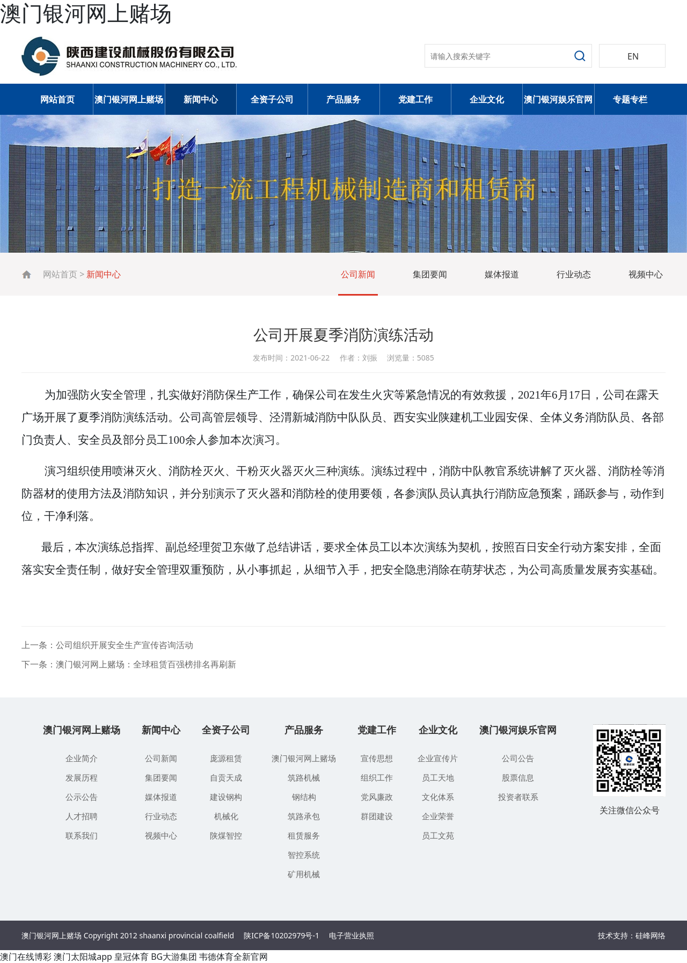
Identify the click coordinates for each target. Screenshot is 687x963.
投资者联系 (518, 796)
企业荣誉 (438, 816)
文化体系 (438, 796)
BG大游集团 (174, 956)
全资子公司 (272, 99)
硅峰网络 (650, 935)
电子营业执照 (351, 935)
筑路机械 (304, 777)
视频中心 (645, 274)
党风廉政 (377, 796)
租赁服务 (304, 835)
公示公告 (81, 796)
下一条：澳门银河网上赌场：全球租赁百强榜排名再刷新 (128, 664)
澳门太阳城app (83, 956)
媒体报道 (502, 274)
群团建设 (377, 816)
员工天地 (438, 777)
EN (633, 56)
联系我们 (81, 835)
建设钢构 (226, 796)
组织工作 (377, 777)
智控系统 (304, 854)
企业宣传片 (438, 758)
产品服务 (343, 99)
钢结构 (304, 796)
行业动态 (574, 274)
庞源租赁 (226, 758)
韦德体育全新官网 (233, 956)
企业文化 (487, 99)
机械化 (226, 816)
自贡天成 (226, 777)
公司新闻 (358, 274)
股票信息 (518, 777)
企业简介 (81, 758)
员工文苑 (438, 835)
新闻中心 (201, 99)
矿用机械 (304, 874)
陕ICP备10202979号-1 (281, 935)
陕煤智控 (226, 835)
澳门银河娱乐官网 (558, 99)
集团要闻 (430, 274)
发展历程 (81, 777)
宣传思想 (377, 758)
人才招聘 (81, 816)
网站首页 (57, 99)
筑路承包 (304, 816)
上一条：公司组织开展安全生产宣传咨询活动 (107, 645)
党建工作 (415, 99)
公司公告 (518, 758)
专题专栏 (630, 99)
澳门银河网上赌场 (128, 99)
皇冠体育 (131, 956)
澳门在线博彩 (26, 956)
